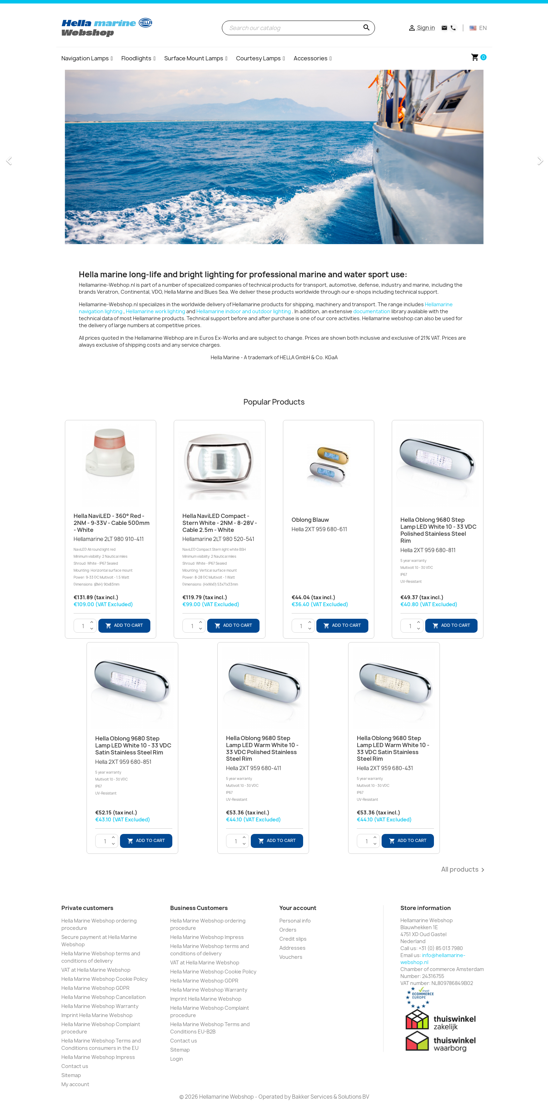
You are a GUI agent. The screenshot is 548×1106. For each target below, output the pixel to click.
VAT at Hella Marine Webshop (95, 969)
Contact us (74, 1066)
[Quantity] (83, 626)
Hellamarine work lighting (156, 311)
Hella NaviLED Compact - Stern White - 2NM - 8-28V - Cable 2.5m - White (219, 523)
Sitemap (71, 1075)
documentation (372, 311)
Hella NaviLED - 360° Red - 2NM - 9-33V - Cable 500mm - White (112, 523)
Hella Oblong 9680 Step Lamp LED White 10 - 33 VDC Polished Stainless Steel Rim (438, 530)
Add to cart (124, 626)
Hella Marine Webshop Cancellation (103, 997)
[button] (14, 157)
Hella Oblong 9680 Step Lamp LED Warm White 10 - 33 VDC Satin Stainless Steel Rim (393, 748)
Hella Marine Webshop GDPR (95, 988)
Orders (287, 929)
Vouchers (290, 957)
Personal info (295, 920)
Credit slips (293, 938)
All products (464, 870)
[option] (274, 157)
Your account (297, 908)
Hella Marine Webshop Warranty (99, 1006)
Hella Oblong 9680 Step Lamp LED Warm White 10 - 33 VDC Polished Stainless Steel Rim (262, 748)
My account (75, 1084)
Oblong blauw (310, 520)
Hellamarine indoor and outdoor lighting (244, 311)
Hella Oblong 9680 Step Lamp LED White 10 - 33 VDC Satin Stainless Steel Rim (133, 745)
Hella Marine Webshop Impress (98, 1057)
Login (176, 1058)
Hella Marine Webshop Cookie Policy (104, 979)
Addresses (292, 948)
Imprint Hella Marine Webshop (97, 1015)
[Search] (298, 28)
